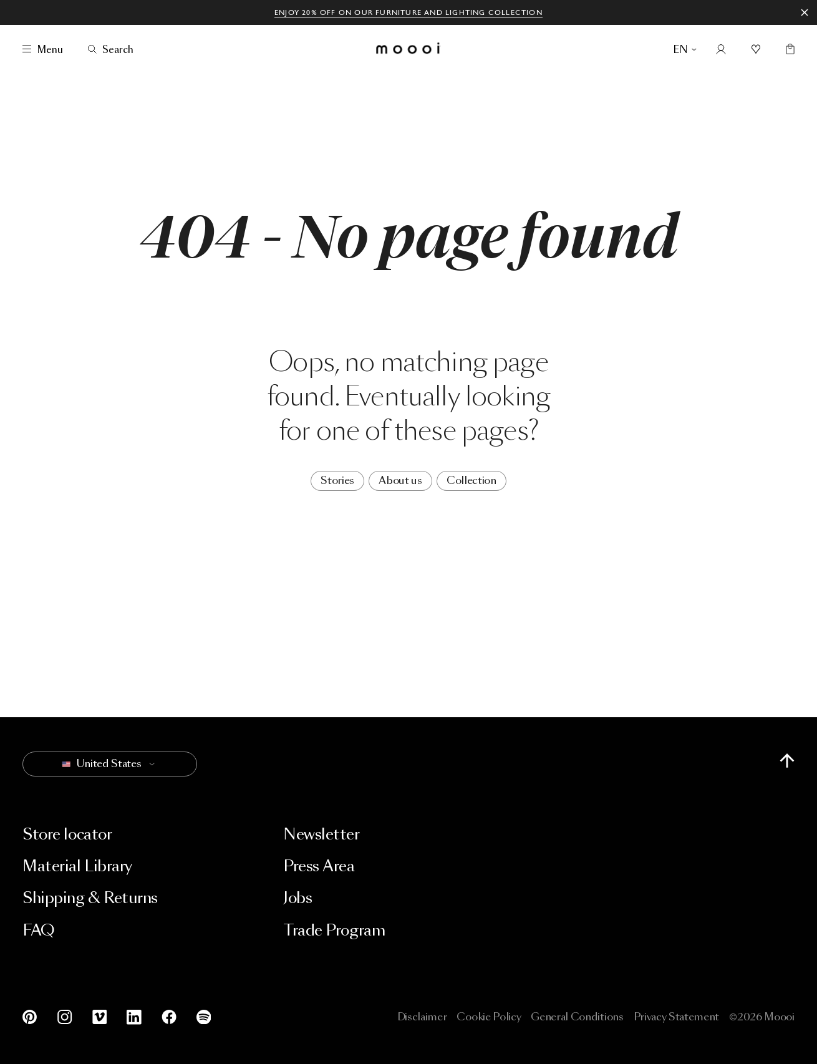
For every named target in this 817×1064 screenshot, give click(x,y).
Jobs (297, 897)
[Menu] (42, 49)
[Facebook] (169, 1017)
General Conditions (577, 1017)
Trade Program (334, 930)
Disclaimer (422, 1017)
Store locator (67, 834)
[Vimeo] (99, 1017)
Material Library (77, 866)
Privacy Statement (677, 1017)
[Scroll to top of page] (787, 761)
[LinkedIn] (134, 1017)
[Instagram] (64, 1017)
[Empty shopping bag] (787, 49)
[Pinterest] (32, 1017)
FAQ (38, 930)
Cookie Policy (489, 1017)
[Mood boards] (755, 49)
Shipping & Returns (89, 897)
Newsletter (321, 834)
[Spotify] (201, 1017)
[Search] (111, 49)
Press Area (318, 866)
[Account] (721, 49)
